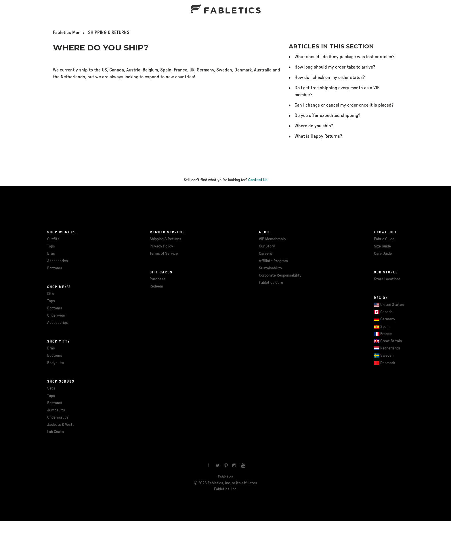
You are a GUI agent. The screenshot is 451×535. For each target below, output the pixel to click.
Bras (51, 254)
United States (392, 305)
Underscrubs (57, 417)
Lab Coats (55, 432)
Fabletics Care (271, 283)
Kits (50, 294)
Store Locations (387, 279)
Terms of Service (164, 254)
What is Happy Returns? (318, 136)
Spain (384, 327)
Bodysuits (55, 363)
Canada (386, 312)
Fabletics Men (67, 32)
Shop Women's (62, 232)
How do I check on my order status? (330, 77)
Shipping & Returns (165, 239)
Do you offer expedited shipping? (327, 115)
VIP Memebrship (272, 239)
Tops (51, 246)
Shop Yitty (58, 341)
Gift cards (161, 272)
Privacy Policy (161, 246)
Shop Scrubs (60, 381)
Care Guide (383, 254)
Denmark (387, 363)
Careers (265, 254)
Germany (387, 319)
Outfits (53, 239)
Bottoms (54, 268)
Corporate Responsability (280, 275)
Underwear (56, 315)
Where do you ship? (314, 126)
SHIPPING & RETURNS (108, 32)
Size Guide (382, 246)
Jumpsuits (56, 410)
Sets (51, 388)
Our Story (267, 246)
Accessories (57, 261)
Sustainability (270, 268)
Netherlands (390, 348)
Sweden (386, 355)
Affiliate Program (273, 261)
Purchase (157, 279)
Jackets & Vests (60, 425)
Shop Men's (59, 287)
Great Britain (391, 341)
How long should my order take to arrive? (335, 67)
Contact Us (257, 180)
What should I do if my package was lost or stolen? (344, 56)
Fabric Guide (384, 239)
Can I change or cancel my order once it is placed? (344, 105)
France (386, 334)
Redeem (156, 286)
